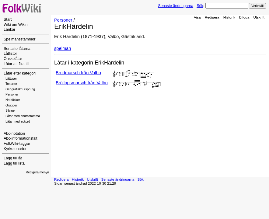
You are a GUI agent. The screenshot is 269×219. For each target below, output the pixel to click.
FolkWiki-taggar (17, 143)
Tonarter (11, 83)
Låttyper (11, 78)
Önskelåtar (13, 59)
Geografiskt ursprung (20, 89)
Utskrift (258, 17)
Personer (11, 94)
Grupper (11, 105)
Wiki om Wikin (16, 25)
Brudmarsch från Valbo (78, 72)
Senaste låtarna (17, 49)
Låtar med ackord (17, 121)
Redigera (212, 17)
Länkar (9, 29)
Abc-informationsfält (20, 138)
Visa (197, 17)
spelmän (62, 48)
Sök (200, 6)
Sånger (10, 110)
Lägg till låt (13, 158)
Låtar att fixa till (16, 64)
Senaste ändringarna (175, 6)
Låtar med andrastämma (22, 116)
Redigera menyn (37, 172)
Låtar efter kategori (20, 73)
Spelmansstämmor (19, 39)
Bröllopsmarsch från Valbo (82, 82)
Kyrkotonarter (15, 149)
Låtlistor (10, 53)
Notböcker (12, 100)
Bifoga (244, 17)
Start (8, 19)
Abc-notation (14, 133)
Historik (229, 17)
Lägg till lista (14, 163)
